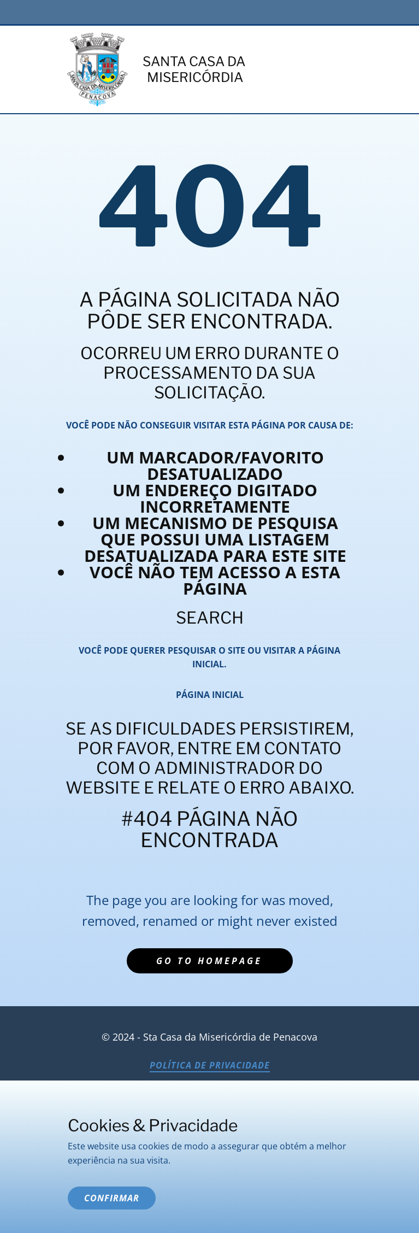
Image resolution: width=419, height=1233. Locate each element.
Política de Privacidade (210, 1065)
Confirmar (111, 1198)
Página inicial (210, 695)
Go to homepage (209, 961)
